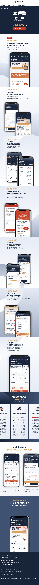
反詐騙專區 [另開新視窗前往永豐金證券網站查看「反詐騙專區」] (34, 578)
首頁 (2, 8)
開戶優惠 (3, 5)
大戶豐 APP (11, 8)
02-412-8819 (10, 564)
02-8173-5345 (11, 560)
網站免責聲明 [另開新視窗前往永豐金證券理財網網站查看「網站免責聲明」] (28, 578)
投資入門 (8, 5)
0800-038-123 (11, 559)
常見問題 (24, 5)
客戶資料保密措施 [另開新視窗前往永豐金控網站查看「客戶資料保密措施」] (5, 578)
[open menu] (2, 2)
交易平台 (13, 5)
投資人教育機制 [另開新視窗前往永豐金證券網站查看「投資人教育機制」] (4, 579)
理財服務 (19, 5)
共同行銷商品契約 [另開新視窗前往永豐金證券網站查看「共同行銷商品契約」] (20, 578)
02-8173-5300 (18, 559)
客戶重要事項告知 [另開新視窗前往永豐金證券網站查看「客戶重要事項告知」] (12, 579)
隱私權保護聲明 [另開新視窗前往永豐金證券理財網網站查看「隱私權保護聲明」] (13, 578)
